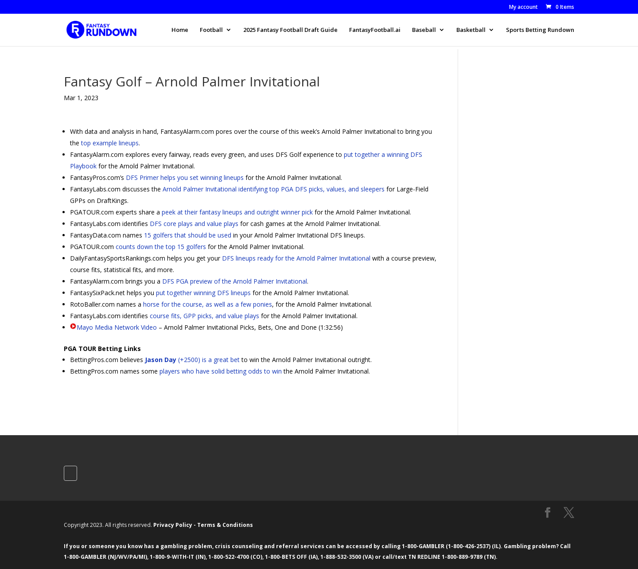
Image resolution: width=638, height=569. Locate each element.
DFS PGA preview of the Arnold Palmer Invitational (234, 281)
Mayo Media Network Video (117, 327)
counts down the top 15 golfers (161, 246)
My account (523, 7)
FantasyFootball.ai (375, 30)
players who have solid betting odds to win (221, 371)
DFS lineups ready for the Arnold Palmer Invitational (296, 258)
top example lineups (110, 143)
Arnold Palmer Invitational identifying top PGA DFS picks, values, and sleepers (274, 189)
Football (211, 30)
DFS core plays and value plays (194, 223)
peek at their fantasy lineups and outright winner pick (237, 212)
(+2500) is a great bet (192, 359)
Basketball (471, 30)
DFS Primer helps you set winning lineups (185, 177)
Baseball (424, 30)
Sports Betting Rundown (540, 30)
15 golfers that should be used (187, 235)
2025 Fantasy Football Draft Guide (290, 30)
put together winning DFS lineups (203, 292)
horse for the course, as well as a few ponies (207, 304)
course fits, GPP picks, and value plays (204, 316)
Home (179, 30)
